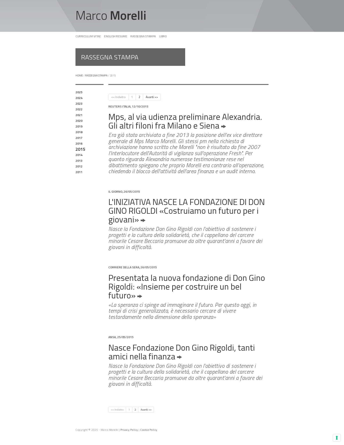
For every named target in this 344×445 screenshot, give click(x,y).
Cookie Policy (148, 430)
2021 (78, 115)
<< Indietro (118, 97)
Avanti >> (152, 97)
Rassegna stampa (143, 36)
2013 (78, 160)
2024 (78, 97)
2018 (78, 132)
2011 (78, 172)
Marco (110, 15)
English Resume (115, 36)
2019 (78, 126)
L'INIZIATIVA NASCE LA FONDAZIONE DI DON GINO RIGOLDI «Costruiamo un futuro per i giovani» (186, 210)
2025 (78, 92)
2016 (78, 143)
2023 (78, 103)
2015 (80, 149)
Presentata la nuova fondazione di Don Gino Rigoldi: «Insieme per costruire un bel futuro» (186, 286)
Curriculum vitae (88, 36)
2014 (78, 155)
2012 (78, 166)
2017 (78, 137)
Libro (163, 36)
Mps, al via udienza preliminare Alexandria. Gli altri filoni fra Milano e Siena (185, 121)
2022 (78, 109)
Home (79, 75)
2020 (78, 120)
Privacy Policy (129, 430)
